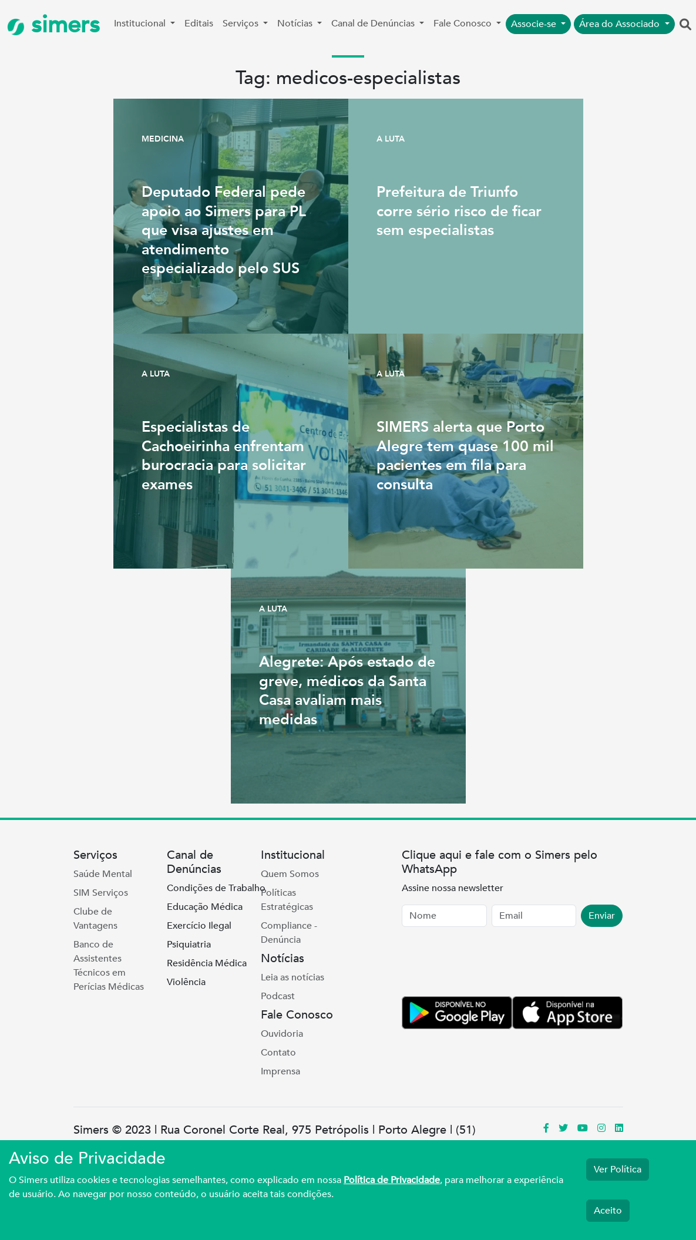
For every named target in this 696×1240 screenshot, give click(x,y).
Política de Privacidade (392, 1180)
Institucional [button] (141, 23)
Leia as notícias (292, 977)
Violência (186, 982)
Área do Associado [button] (620, 24)
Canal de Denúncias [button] (374, 23)
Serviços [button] (242, 23)
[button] (685, 25)
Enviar (602, 915)
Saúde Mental (102, 874)
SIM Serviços (100, 892)
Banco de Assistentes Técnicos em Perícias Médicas (108, 965)
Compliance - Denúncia (289, 932)
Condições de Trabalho (216, 888)
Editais (198, 23)
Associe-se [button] (535, 24)
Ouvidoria (282, 1033)
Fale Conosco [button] (463, 23)
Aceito (608, 1210)
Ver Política (617, 1169)
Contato (278, 1052)
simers (53, 25)
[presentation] (491, 964)
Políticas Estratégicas (287, 899)
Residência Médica (207, 963)
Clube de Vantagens (95, 918)
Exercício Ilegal (199, 925)
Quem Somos (290, 874)
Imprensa (280, 1071)
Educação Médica (205, 906)
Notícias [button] (296, 23)
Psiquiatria (189, 944)
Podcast (278, 996)
